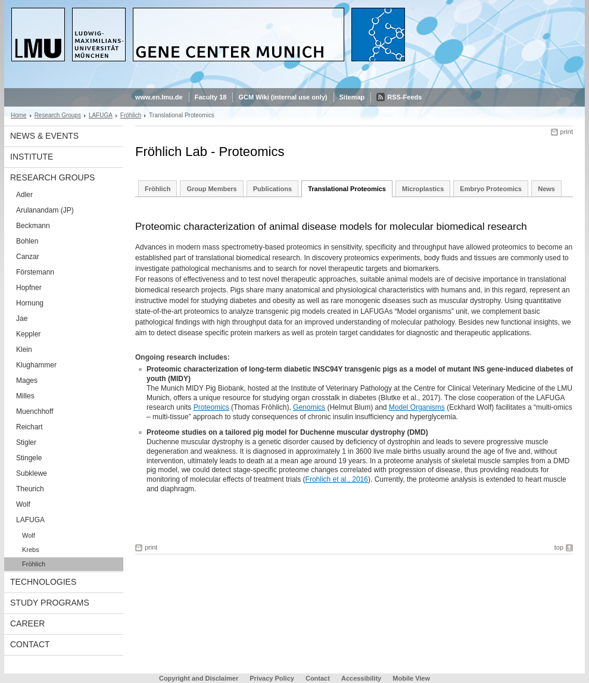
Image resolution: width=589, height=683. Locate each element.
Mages (27, 380)
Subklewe (31, 473)
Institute (31, 156)
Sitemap (352, 97)
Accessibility (362, 678)
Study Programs (49, 602)
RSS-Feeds (404, 97)
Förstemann (35, 272)
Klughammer (36, 365)
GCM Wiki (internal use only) (282, 97)
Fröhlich (131, 115)
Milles (25, 396)
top (558, 547)
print (566, 131)
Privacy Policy (272, 678)
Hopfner (29, 287)
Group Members (211, 188)
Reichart (29, 427)
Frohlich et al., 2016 (337, 479)
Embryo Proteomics (491, 188)
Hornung (29, 303)
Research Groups (58, 115)
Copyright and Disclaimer (198, 678)
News (546, 188)
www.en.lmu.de (159, 97)
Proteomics (211, 407)
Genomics (309, 407)
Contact (30, 644)
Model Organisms (417, 407)
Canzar (27, 256)
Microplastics (423, 188)
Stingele (29, 458)
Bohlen (27, 241)
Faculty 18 (211, 97)
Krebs (30, 549)
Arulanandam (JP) (45, 210)
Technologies (43, 582)
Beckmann (33, 226)
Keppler (28, 334)
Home (19, 115)
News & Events (44, 136)
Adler (24, 195)
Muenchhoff (35, 411)
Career (27, 623)
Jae (21, 318)
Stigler (26, 442)
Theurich (30, 489)
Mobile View (411, 678)
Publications (272, 188)
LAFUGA (101, 115)
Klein (24, 349)
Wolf (23, 504)
